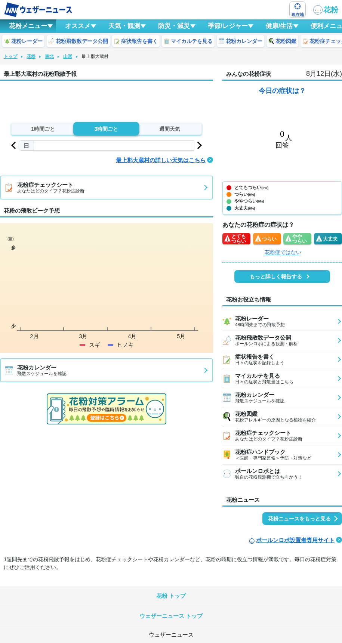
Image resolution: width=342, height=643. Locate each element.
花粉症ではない (283, 252)
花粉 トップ (171, 596)
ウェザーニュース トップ (171, 616)
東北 (49, 56)
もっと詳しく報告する (276, 276)
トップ (10, 56)
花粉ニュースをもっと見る (299, 519)
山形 (67, 56)
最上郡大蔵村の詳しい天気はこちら (161, 160)
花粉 (325, 10)
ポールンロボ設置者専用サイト (295, 540)
